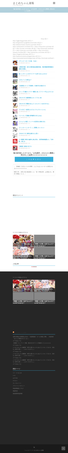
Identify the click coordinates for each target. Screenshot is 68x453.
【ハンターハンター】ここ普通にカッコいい (32, 127)
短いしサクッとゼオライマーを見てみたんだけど (33, 74)
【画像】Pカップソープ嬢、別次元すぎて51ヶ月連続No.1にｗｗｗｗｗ (32, 343)
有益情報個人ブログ (18, 388)
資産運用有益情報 (17, 393)
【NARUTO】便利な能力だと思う (28, 133)
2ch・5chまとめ (17, 373)
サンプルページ (17, 383)
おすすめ (15, 378)
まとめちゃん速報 (23, 3)
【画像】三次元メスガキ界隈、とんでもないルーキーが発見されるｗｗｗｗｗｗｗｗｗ (33, 167)
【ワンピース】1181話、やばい (28, 61)
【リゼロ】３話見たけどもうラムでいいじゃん (32, 109)
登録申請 (15, 391)
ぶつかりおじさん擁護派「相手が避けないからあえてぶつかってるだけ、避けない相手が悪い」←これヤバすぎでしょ (34, 348)
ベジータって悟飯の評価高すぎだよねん (30, 115)
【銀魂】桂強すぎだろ (25, 146)
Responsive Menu (54, 3)
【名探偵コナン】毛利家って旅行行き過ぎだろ (32, 86)
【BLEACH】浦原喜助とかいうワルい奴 (30, 98)
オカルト (15, 380)
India (14, 375)
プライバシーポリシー (19, 386)
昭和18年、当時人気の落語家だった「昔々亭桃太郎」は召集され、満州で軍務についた (34, 173)
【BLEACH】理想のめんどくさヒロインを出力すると (34, 104)
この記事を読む (34, 159)
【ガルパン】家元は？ (25, 80)
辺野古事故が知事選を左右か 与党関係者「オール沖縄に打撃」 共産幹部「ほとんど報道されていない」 (33, 337)
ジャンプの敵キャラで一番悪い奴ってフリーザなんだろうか (36, 92)
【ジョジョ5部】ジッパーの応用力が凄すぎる (32, 121)
